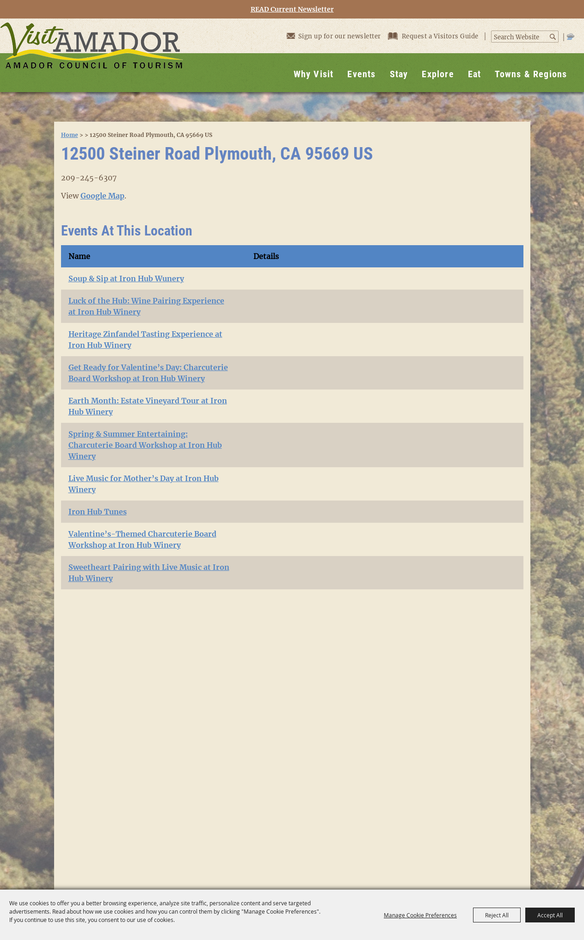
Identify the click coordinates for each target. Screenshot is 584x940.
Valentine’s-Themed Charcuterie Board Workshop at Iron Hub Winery (142, 539)
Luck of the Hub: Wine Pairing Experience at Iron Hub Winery (146, 306)
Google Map (102, 195)
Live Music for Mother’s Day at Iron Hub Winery (143, 484)
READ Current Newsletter (292, 9)
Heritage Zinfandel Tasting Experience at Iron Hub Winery (145, 339)
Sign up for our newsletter (334, 35)
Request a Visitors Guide (434, 36)
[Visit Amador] (91, 55)
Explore (438, 74)
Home (69, 134)
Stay (399, 74)
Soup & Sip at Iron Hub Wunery (126, 278)
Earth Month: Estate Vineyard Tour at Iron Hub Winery (147, 406)
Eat (474, 74)
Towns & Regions (531, 74)
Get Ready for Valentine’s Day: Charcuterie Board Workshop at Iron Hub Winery (148, 373)
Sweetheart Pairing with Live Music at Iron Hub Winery (148, 573)
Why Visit (314, 74)
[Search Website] (520, 37)
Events (361, 74)
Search (553, 37)
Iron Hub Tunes (97, 511)
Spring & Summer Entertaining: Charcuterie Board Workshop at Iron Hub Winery (145, 445)
